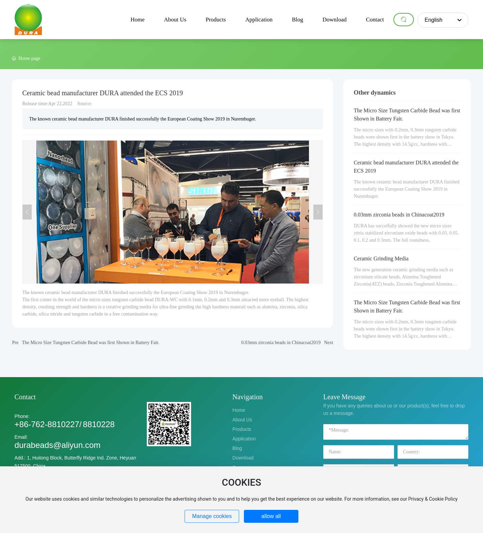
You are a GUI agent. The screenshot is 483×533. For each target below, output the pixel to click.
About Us (242, 419)
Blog (237, 448)
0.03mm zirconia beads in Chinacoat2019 (281, 342)
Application (244, 438)
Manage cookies (212, 516)
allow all (271, 516)
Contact (25, 397)
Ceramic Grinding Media (381, 258)
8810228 (98, 424)
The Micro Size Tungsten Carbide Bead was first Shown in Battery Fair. (90, 342)
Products (241, 429)
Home (238, 410)
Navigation (247, 397)
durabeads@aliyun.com (58, 445)
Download (242, 458)
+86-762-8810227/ (48, 424)
